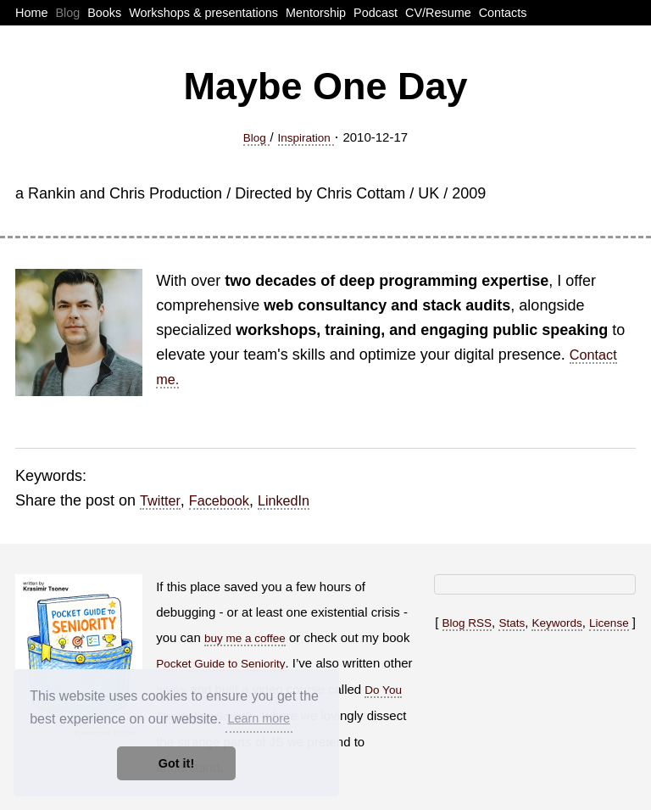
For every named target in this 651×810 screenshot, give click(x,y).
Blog (67, 13)
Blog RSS (467, 623)
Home (31, 13)
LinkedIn (283, 500)
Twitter (160, 500)
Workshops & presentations (203, 13)
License (609, 623)
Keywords (556, 623)
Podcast (375, 13)
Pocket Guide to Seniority (220, 663)
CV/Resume (438, 13)
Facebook (219, 500)
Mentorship (316, 13)
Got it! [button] (176, 763)
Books (104, 13)
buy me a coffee (245, 638)
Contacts (503, 13)
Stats (511, 623)
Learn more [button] (258, 718)
